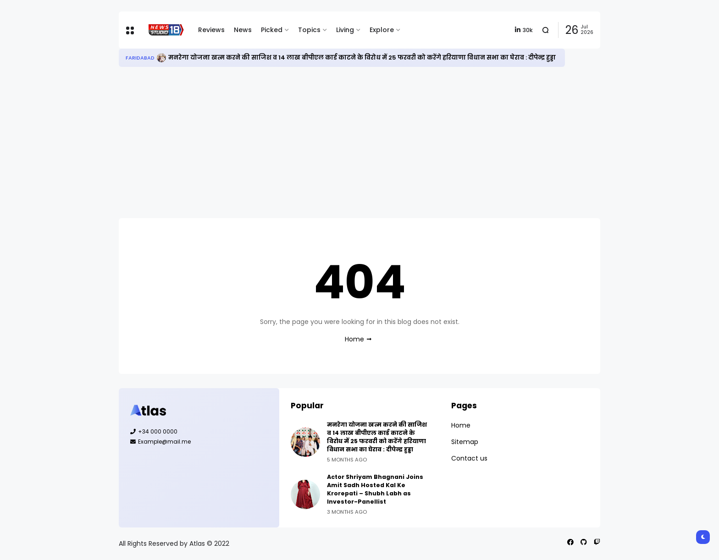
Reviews (211, 29)
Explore (382, 29)
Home (354, 339)
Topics (309, 29)
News (243, 29)
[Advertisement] (359, 142)
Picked (271, 29)
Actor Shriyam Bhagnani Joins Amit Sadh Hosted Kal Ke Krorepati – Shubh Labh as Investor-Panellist (375, 489)
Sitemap (464, 441)
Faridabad (140, 57)
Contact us (469, 458)
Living (345, 29)
